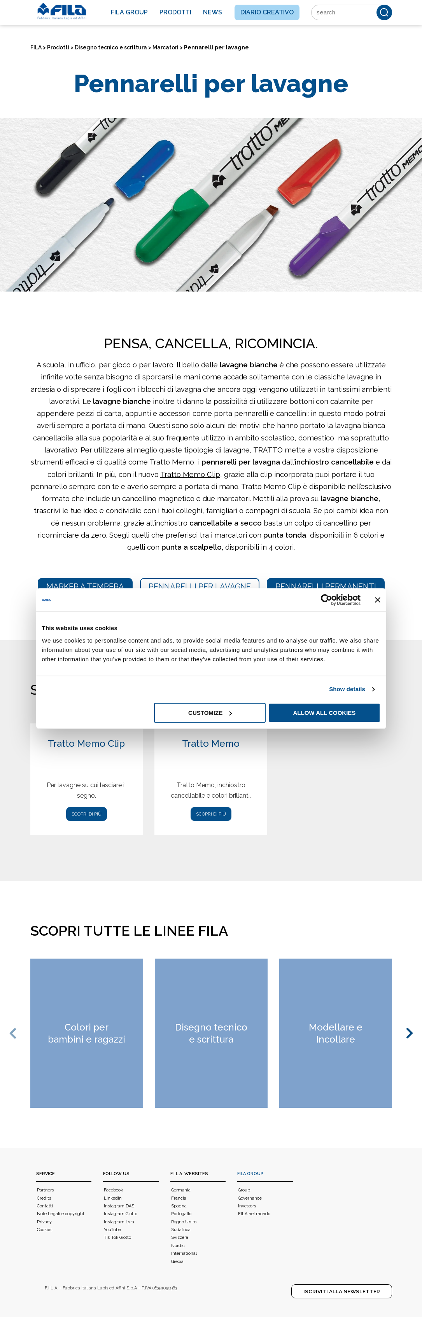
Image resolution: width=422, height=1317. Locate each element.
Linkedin (113, 1198)
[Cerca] (384, 12)
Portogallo (181, 1213)
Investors (247, 1206)
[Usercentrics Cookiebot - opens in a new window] (326, 600)
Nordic (178, 1245)
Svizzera (179, 1237)
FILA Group (250, 1173)
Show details (347, 689)
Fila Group (129, 12)
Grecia (177, 1261)
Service (45, 1173)
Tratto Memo (171, 462)
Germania (181, 1190)
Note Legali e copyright (60, 1213)
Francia (178, 1198)
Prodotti (175, 12)
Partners (45, 1190)
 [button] (14, 1033)
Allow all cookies (324, 712)
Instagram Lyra (119, 1221)
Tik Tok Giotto (117, 1237)
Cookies (44, 1229)
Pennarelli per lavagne (200, 586)
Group (244, 1190)
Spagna (179, 1206)
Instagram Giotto (120, 1213)
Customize (210, 712)
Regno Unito (183, 1221)
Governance (250, 1198)
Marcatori (165, 47)
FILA (36, 47)
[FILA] (61, 11)
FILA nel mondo (254, 1213)
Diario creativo (267, 12)
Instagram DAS (119, 1206)
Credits (44, 1198)
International (184, 1253)
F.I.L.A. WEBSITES (189, 1173)
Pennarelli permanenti (325, 586)
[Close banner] (377, 600)
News (212, 12)
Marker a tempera (85, 586)
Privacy (44, 1221)
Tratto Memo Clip (190, 474)
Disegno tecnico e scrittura (111, 47)
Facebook (113, 1190)
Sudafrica (181, 1229)
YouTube (112, 1229)
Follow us (116, 1173)
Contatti (45, 1206)
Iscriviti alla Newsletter (341, 1291)
